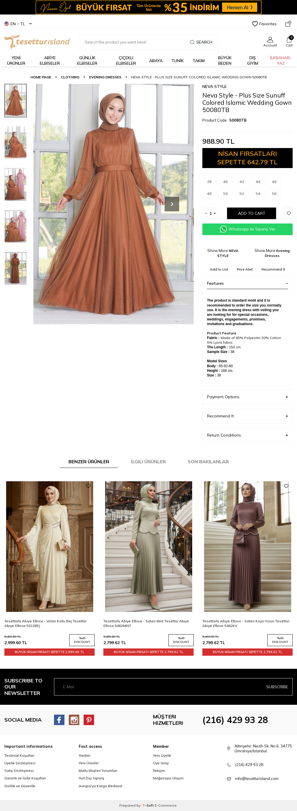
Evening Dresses (105, 77)
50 (228, 195)
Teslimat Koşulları (19, 755)
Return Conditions (247, 435)
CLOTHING (70, 77)
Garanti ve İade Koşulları (25, 778)
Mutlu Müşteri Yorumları (98, 770)
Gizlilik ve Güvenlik (19, 786)
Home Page (40, 77)
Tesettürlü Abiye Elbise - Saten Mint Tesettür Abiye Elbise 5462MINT (146, 623)
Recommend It (273, 269)
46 (276, 183)
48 (211, 195)
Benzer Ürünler (89, 461)
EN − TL (18, 23)
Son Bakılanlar (208, 461)
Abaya (156, 60)
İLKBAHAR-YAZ (280, 60)
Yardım (84, 755)
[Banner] (148, 7)
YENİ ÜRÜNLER (16, 60)
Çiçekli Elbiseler (126, 60)
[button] (172, 204)
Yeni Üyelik (162, 755)
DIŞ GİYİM (252, 60)
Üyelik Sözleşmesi (19, 763)
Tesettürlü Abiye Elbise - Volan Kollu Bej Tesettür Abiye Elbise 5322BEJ (45, 623)
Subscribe (277, 686)
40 (228, 183)
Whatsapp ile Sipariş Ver (248, 229)
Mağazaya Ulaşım (168, 778)
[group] (113, 204)
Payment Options (247, 397)
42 (244, 183)
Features (247, 283)
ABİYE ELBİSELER (50, 60)
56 (276, 195)
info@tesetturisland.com (256, 778)
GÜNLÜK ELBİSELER (87, 60)
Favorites (264, 24)
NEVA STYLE (214, 86)
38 (211, 183)
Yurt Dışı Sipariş (91, 778)
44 (260, 183)
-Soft (148, 805)
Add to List (219, 269)
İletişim (159, 770)
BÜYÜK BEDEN (225, 60)
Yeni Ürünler (89, 763)
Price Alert (245, 269)
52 (244, 195)
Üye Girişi (161, 763)
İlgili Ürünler (148, 461)
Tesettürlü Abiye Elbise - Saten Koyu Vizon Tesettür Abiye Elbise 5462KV (245, 623)
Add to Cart (251, 213)
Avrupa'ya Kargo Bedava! (100, 786)
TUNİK (177, 60)
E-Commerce (166, 805)
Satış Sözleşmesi (19, 770)
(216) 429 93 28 (235, 719)
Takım (198, 60)
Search (201, 42)
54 (260, 195)
